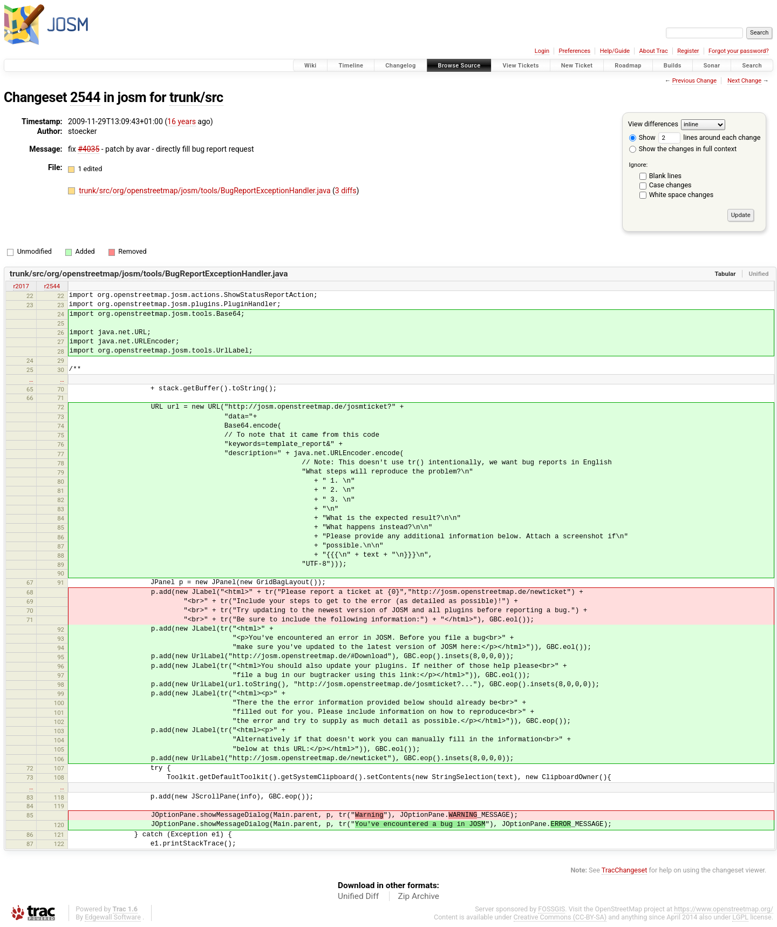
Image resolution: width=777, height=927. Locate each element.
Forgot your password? (738, 51)
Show (642, 137)
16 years (181, 121)
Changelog (400, 65)
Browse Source (459, 65)
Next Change (744, 80)
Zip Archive (418, 896)
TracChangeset (625, 870)
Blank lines (665, 176)
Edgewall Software (113, 917)
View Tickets (520, 65)
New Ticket (577, 65)
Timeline (350, 65)
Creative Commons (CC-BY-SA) (560, 917)
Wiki (310, 65)
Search (752, 65)
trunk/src (196, 97)
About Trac (653, 51)
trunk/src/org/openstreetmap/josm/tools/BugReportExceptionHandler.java (205, 190)
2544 (85, 97)
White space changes (681, 195)
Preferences (574, 51)
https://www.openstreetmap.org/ (723, 909)
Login (542, 51)
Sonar (712, 65)
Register (688, 51)
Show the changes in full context (683, 149)
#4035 (88, 149)
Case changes (670, 185)
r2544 (52, 286)
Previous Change (694, 80)
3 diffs (346, 190)
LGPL (740, 917)
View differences (653, 124)
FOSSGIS (551, 909)
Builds (672, 65)
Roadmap (628, 65)
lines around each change (709, 137)
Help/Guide (615, 51)
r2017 (21, 286)
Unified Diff (358, 896)
